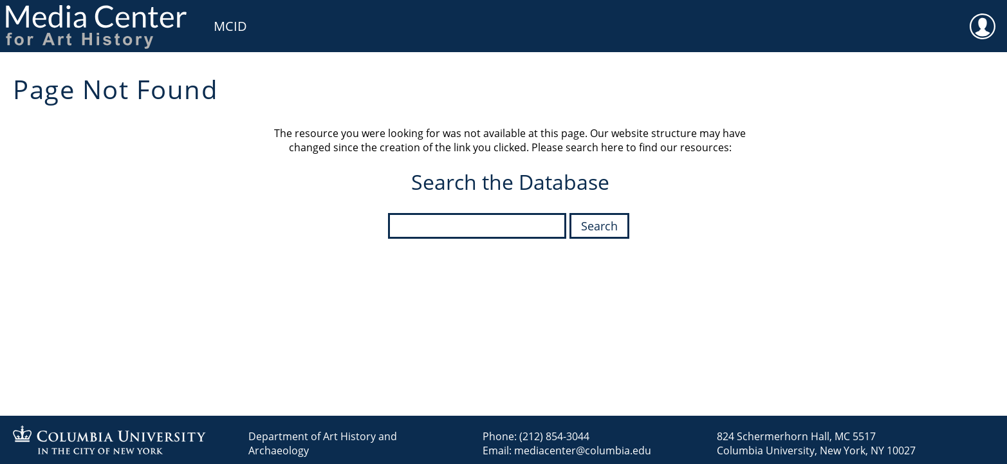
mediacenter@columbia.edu (582, 450)
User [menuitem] (982, 18)
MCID (230, 26)
